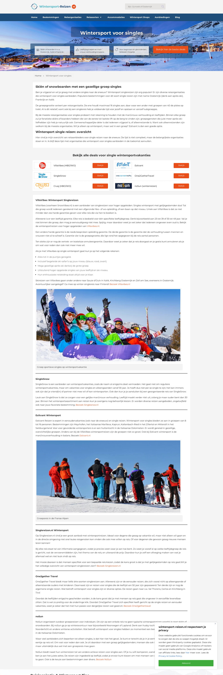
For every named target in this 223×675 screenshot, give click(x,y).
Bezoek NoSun (104, 659)
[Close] (215, 623)
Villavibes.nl (93, 226)
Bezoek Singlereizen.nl (109, 565)
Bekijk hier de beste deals (170, 49)
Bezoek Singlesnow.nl (87, 404)
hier (187, 652)
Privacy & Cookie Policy (170, 656)
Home (38, 75)
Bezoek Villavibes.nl (120, 284)
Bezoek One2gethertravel (137, 606)
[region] (186, 645)
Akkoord (186, 663)
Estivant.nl (85, 435)
